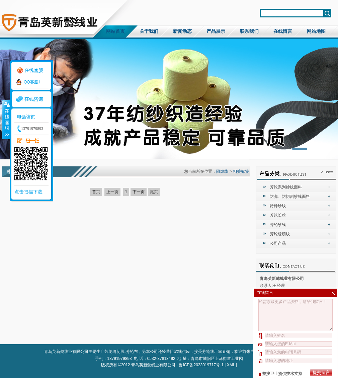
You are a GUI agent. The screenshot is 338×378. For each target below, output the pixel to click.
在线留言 (282, 31)
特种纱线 (278, 206)
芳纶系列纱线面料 (286, 187)
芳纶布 (132, 351)
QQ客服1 (32, 82)
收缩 (5, 119)
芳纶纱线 (278, 224)
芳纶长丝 (278, 215)
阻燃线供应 (180, 351)
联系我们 (249, 31)
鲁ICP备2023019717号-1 (201, 365)
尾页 (154, 192)
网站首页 (115, 31)
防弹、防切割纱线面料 (290, 196)
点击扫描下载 (28, 192)
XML (231, 365)
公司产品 (278, 243)
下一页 (139, 192)
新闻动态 (182, 31)
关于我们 (149, 31)
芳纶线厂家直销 (216, 351)
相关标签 (241, 171)
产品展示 (215, 31)
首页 (96, 192)
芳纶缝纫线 (280, 234)
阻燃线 (222, 171)
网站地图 (316, 31)
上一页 (112, 192)
